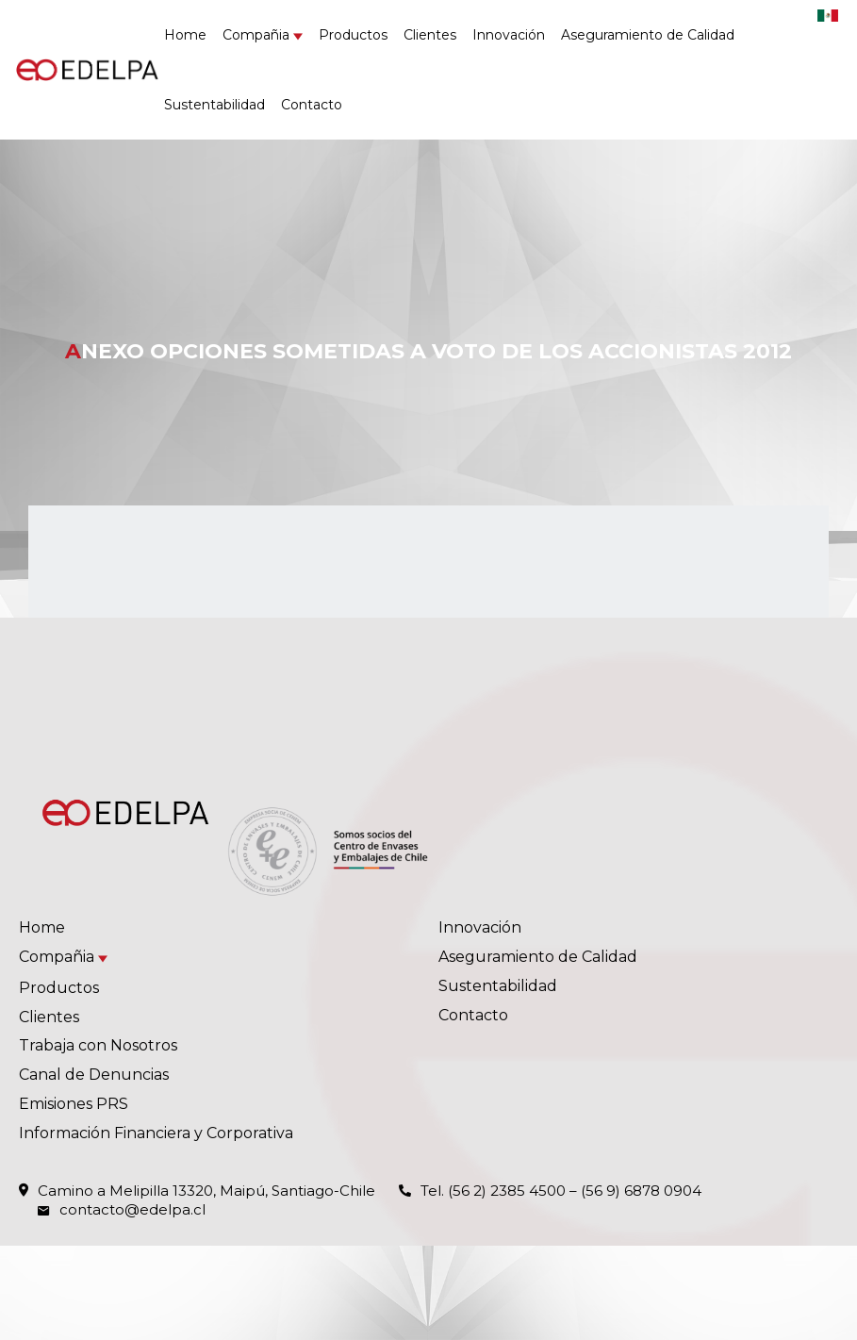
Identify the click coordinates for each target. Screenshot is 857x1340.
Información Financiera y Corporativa (156, 1133)
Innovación (508, 34)
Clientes (430, 34)
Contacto (311, 104)
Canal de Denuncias (94, 1075)
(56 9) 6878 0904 (641, 1190)
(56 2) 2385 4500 (507, 1190)
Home (185, 34)
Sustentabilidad (214, 104)
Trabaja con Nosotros (98, 1045)
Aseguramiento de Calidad (647, 34)
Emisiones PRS (73, 1104)
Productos (353, 34)
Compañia (255, 34)
